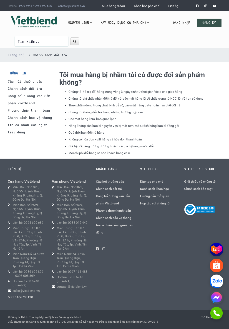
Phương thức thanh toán (29, 110)
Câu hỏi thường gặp (25, 81)
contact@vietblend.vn (71, 5)
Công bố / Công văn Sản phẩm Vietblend (29, 99)
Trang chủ (16, 55)
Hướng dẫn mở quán (154, 196)
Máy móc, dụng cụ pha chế (123, 22)
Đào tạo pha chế (151, 181)
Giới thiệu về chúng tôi (200, 181)
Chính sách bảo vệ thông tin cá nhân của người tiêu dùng (30, 124)
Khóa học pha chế (146, 6)
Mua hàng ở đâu (113, 6)
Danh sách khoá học (154, 189)
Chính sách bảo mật (198, 189)
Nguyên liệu (78, 22)
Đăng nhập (181, 22)
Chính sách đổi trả (25, 88)
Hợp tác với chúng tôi (155, 203)
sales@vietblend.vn (26, 290)
